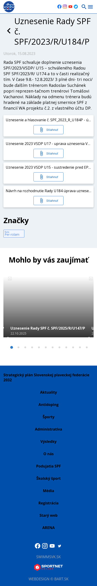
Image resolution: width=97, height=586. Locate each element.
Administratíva (48, 429)
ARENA (48, 527)
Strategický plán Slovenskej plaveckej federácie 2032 (46, 377)
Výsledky (49, 441)
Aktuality (48, 392)
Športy (48, 416)
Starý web (48, 515)
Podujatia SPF (48, 466)
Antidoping (48, 404)
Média (48, 490)
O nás (48, 453)
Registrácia (48, 503)
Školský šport (48, 478)
